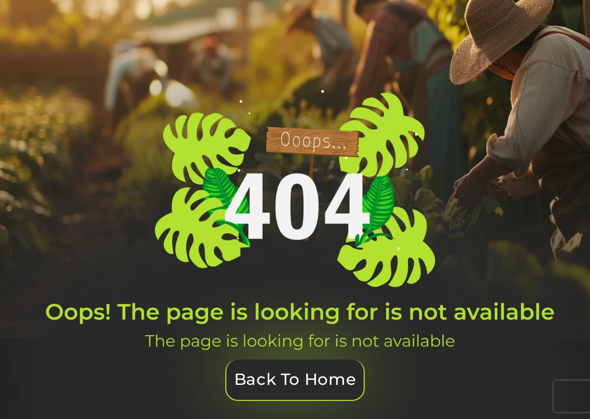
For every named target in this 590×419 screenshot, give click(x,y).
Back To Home (295, 379)
